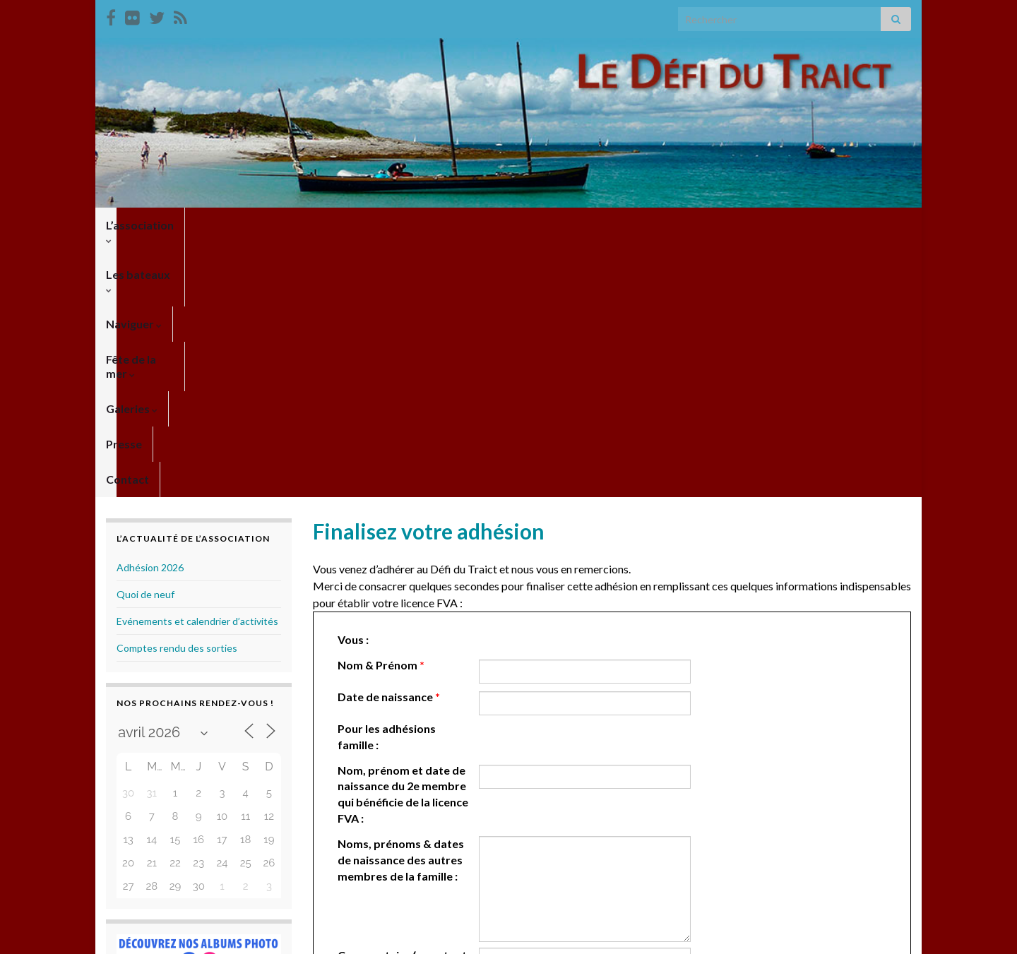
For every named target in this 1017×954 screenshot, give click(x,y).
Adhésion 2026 (150, 313)
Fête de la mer (415, 225)
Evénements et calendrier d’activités (197, 367)
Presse (570, 225)
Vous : (353, 385)
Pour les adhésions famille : (387, 482)
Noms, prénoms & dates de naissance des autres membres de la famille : (401, 605)
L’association (144, 225)
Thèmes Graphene (222, 936)
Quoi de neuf (145, 340)
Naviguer (325, 225)
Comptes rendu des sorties (177, 394)
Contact (631, 225)
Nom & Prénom (381, 410)
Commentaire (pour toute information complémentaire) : (405, 717)
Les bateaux (239, 225)
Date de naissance (389, 442)
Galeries (504, 225)
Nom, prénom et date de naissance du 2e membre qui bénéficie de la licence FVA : (403, 540)
